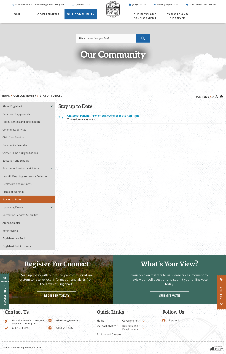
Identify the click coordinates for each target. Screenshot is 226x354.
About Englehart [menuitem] (12, 106)
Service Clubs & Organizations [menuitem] (20, 153)
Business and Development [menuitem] (145, 16)
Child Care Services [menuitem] (14, 137)
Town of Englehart (113, 9)
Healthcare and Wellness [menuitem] (17, 184)
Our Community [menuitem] (81, 14)
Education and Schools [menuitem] (16, 160)
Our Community (24, 95)
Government (129, 320)
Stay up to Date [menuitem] (12, 199)
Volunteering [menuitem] (10, 230)
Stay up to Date (51, 95)
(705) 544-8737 (64, 327)
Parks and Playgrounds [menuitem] (16, 114)
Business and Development (130, 327)
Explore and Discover (109, 334)
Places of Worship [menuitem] (13, 192)
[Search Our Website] (113, 38)
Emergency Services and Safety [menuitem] (21, 168)
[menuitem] (16, 14)
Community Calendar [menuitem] (15, 145)
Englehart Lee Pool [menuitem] (14, 238)
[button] (52, 106)
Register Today (56, 295)
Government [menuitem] (48, 14)
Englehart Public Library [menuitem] (17, 246)
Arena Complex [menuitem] (11, 223)
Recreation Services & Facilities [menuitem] (20, 215)
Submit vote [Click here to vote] (169, 295)
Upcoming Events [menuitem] (13, 207)
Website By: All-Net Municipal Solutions (217, 348)
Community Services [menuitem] (14, 129)
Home (6, 95)
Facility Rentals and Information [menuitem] (21, 121)
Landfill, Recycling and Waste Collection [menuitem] (25, 176)
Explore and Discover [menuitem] (177, 16)
